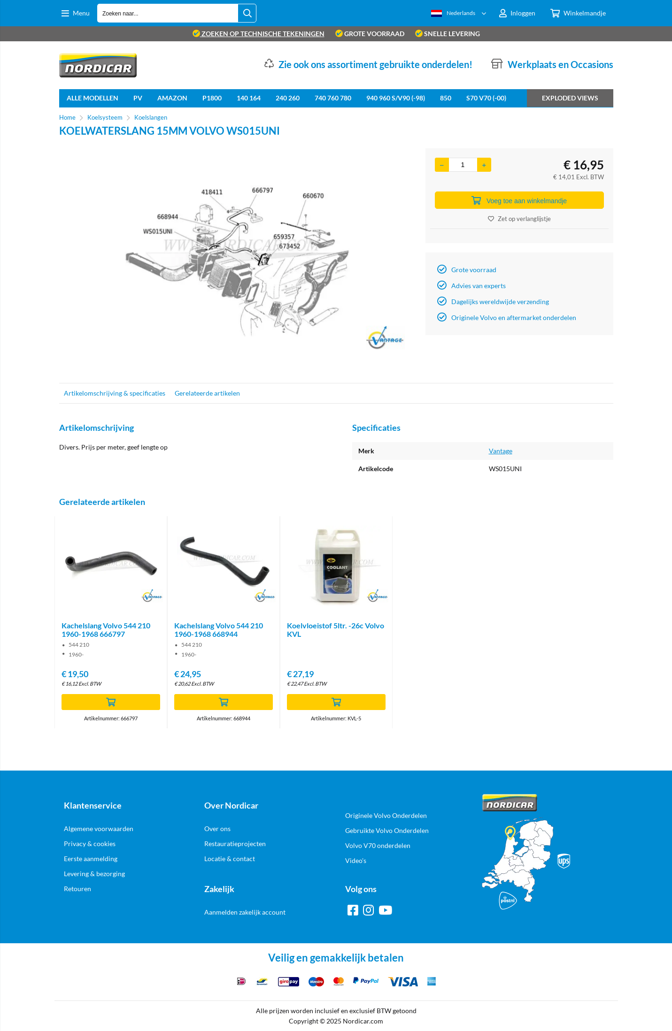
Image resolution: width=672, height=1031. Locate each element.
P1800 (212, 98)
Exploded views (570, 98)
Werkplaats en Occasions (560, 64)
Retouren (77, 889)
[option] (237, 261)
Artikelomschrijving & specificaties (114, 393)
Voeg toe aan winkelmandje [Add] (519, 200)
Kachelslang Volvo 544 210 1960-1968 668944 (218, 629)
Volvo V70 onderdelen (377, 845)
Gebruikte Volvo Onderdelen (387, 830)
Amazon (172, 98)
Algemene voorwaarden (98, 828)
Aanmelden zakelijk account (245, 912)
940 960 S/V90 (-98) (395, 98)
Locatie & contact (229, 859)
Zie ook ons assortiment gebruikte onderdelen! (375, 64)
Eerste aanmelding (90, 859)
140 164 (249, 98)
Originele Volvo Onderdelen (386, 815)
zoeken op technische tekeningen (258, 34)
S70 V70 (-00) (486, 98)
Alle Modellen (92, 98)
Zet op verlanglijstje (519, 218)
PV (137, 98)
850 (445, 98)
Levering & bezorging (94, 874)
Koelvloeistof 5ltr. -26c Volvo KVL (335, 629)
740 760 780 (333, 98)
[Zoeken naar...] (247, 13)
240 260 (288, 98)
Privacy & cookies (90, 844)
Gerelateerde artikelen (207, 393)
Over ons (217, 828)
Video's (355, 860)
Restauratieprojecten (235, 844)
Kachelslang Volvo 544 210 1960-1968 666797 (106, 629)
